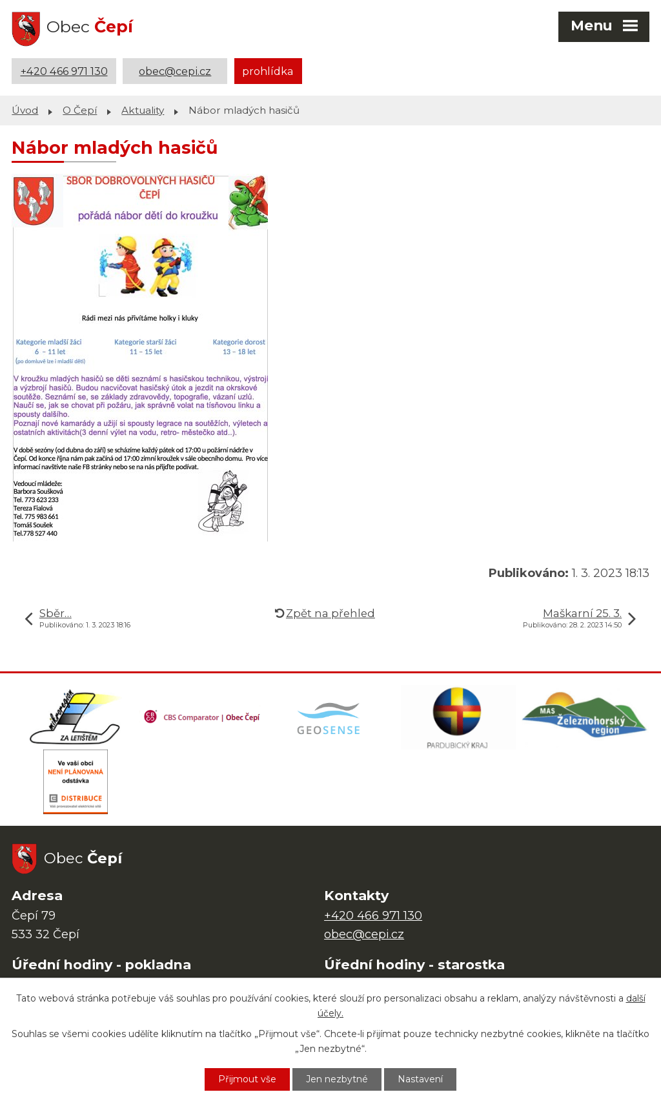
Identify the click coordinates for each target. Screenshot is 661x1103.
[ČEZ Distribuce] (75, 782)
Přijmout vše (247, 1079)
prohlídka (268, 71)
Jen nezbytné (337, 1079)
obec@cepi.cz (175, 71)
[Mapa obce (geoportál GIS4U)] (330, 717)
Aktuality (142, 110)
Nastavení (420, 1079)
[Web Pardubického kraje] (458, 717)
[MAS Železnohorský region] (585, 717)
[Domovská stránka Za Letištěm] (75, 717)
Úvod (25, 110)
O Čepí (80, 110)
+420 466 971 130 (64, 71)
